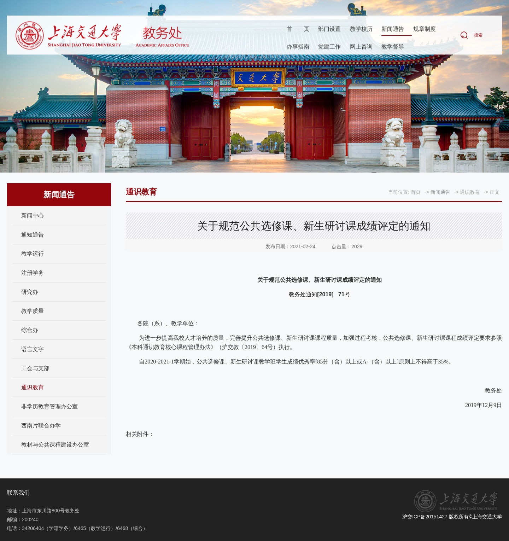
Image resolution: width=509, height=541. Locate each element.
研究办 (29, 292)
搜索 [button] (478, 35)
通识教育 (32, 387)
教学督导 (392, 47)
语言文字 (32, 349)
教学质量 (32, 311)
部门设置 (329, 30)
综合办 (29, 330)
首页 (298, 30)
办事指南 (298, 47)
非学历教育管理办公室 (49, 406)
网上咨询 (361, 47)
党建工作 (329, 47)
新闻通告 (392, 30)
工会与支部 (35, 368)
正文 (494, 192)
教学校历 (361, 30)
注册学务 (32, 273)
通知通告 (32, 235)
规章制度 (424, 30)
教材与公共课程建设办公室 (55, 445)
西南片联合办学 (41, 426)
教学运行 (32, 254)
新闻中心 (32, 216)
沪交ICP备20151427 (424, 516)
